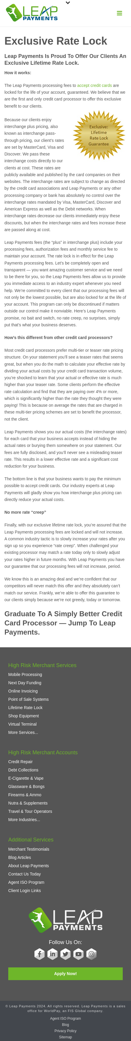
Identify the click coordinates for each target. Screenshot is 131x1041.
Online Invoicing (23, 691)
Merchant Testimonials (28, 849)
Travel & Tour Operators (30, 811)
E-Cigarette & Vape (26, 778)
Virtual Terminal (22, 724)
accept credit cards (94, 85)
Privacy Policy (66, 1031)
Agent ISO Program (26, 882)
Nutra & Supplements (28, 803)
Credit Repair (20, 761)
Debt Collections (23, 770)
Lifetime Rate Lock (25, 707)
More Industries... (24, 819)
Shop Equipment (23, 716)
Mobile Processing (25, 674)
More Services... (23, 732)
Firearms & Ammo (24, 794)
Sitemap (65, 1037)
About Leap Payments (28, 865)
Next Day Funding (24, 682)
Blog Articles (19, 857)
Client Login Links (24, 890)
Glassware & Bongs (26, 786)
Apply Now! (65, 973)
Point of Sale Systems (28, 699)
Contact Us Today (24, 874)
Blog (65, 1025)
